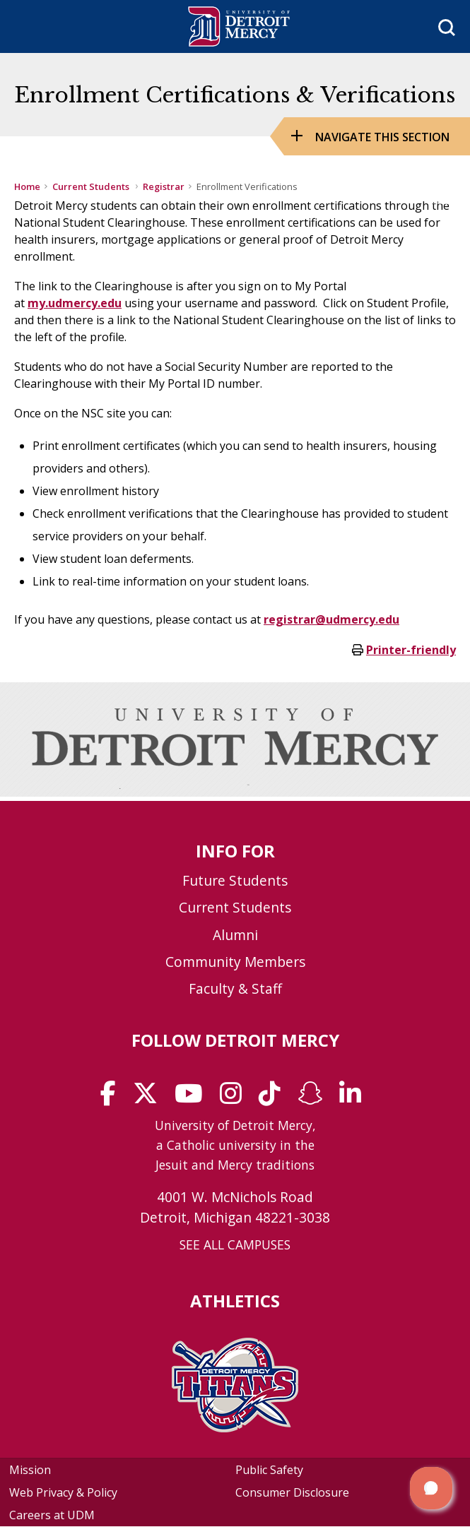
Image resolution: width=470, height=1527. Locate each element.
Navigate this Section (382, 137)
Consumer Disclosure (292, 1492)
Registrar (163, 186)
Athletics (235, 1300)
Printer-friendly (411, 650)
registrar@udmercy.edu (331, 619)
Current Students (91, 186)
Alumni (235, 934)
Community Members (235, 961)
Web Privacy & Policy (63, 1492)
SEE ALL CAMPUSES (235, 1244)
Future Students (235, 880)
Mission (30, 1470)
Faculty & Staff (235, 988)
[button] (431, 1488)
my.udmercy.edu (75, 303)
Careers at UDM (52, 1515)
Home (27, 186)
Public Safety (269, 1470)
